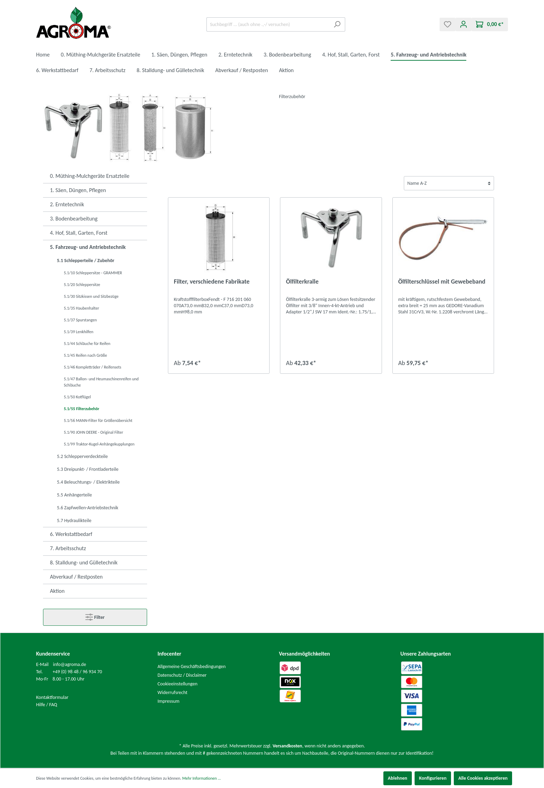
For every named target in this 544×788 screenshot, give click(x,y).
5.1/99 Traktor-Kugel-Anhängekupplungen (99, 444)
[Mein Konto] (463, 24)
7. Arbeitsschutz (68, 548)
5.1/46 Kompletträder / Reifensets (92, 367)
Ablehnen (397, 778)
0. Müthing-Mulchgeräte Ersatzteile (89, 176)
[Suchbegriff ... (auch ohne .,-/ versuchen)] (267, 24)
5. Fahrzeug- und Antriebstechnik (88, 247)
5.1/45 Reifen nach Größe (85, 355)
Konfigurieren (433, 778)
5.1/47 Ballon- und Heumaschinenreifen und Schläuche (101, 382)
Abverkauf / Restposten (76, 576)
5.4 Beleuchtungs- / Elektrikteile (88, 482)
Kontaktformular (52, 697)
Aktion (57, 591)
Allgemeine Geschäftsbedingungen (192, 666)
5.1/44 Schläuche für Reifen (87, 343)
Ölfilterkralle (302, 281)
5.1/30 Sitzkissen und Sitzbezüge (91, 296)
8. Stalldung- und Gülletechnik (84, 562)
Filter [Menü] (94, 615)
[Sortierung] (449, 183)
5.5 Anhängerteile (74, 495)
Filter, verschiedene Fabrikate (211, 281)
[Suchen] (337, 24)
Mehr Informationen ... (201, 778)
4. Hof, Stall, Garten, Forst (79, 233)
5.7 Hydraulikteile (74, 520)
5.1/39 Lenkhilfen (78, 331)
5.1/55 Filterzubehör (81, 408)
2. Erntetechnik (67, 204)
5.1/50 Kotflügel (77, 397)
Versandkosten (287, 746)
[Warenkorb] (489, 24)
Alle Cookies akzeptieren (483, 778)
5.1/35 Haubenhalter (81, 308)
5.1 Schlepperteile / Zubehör (85, 260)
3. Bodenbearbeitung (73, 218)
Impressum (168, 701)
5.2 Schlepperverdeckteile (82, 456)
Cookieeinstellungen (177, 684)
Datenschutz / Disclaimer (182, 675)
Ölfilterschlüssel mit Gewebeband (441, 281)
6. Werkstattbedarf (71, 534)
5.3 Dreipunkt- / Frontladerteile (87, 469)
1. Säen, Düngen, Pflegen (78, 190)
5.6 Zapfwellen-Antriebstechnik (87, 508)
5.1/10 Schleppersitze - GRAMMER (93, 272)
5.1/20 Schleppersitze (82, 284)
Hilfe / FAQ (46, 705)
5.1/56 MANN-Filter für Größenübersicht (98, 420)
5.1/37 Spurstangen (80, 320)
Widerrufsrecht (172, 692)
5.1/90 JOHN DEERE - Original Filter (93, 432)
